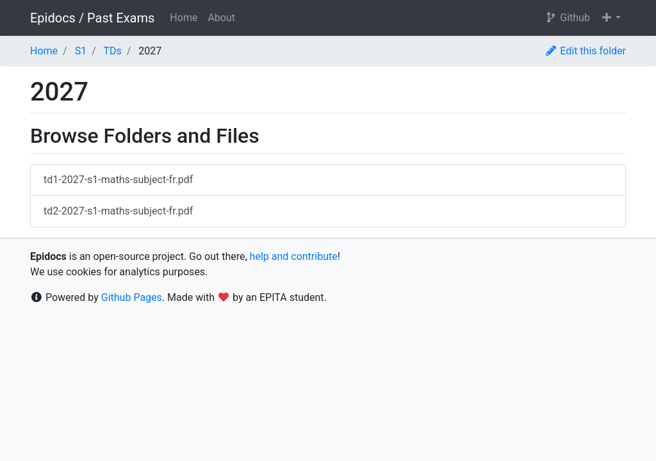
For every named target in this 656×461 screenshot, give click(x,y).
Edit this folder (585, 51)
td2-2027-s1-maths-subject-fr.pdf (118, 211)
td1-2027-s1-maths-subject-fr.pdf (118, 180)
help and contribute (294, 256)
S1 (81, 51)
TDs (112, 51)
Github (567, 18)
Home (183, 18)
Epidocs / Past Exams (92, 18)
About (221, 18)
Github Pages (131, 297)
